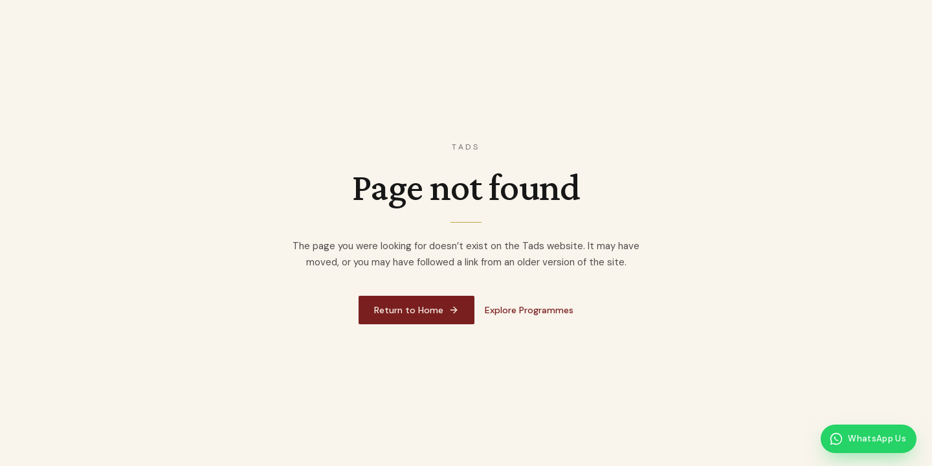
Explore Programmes (529, 310)
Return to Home (416, 310)
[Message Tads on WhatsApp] (868, 439)
